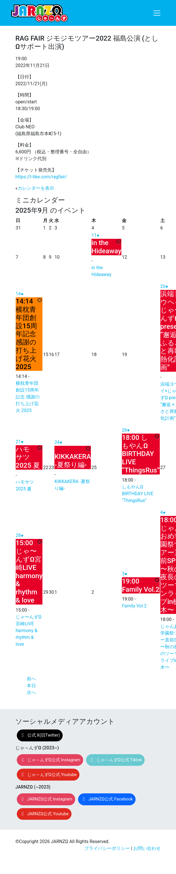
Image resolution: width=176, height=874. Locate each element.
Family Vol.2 (134, 606)
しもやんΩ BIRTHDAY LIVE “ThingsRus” (137, 493)
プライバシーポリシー (107, 848)
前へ (31, 678)
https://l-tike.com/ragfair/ (41, 176)
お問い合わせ (147, 848)
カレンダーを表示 (36, 188)
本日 (31, 685)
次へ (31, 692)
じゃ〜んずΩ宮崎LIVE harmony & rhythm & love (29, 630)
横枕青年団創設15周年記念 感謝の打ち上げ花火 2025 (28, 396)
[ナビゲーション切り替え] (157, 13)
